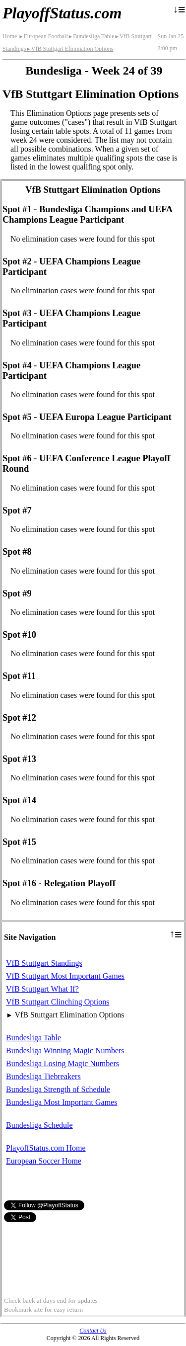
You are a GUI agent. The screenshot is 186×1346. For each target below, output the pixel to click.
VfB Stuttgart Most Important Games (65, 976)
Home (9, 36)
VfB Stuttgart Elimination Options (69, 48)
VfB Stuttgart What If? (42, 989)
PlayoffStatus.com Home (46, 1148)
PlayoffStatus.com (62, 13)
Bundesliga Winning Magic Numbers (65, 1050)
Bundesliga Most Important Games (61, 1102)
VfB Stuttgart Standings (44, 963)
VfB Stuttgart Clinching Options (57, 1002)
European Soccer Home (43, 1161)
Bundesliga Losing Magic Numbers (62, 1063)
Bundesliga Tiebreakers (43, 1076)
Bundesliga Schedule (39, 1125)
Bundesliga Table (91, 36)
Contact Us (92, 1330)
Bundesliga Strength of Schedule (58, 1089)
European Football (42, 36)
